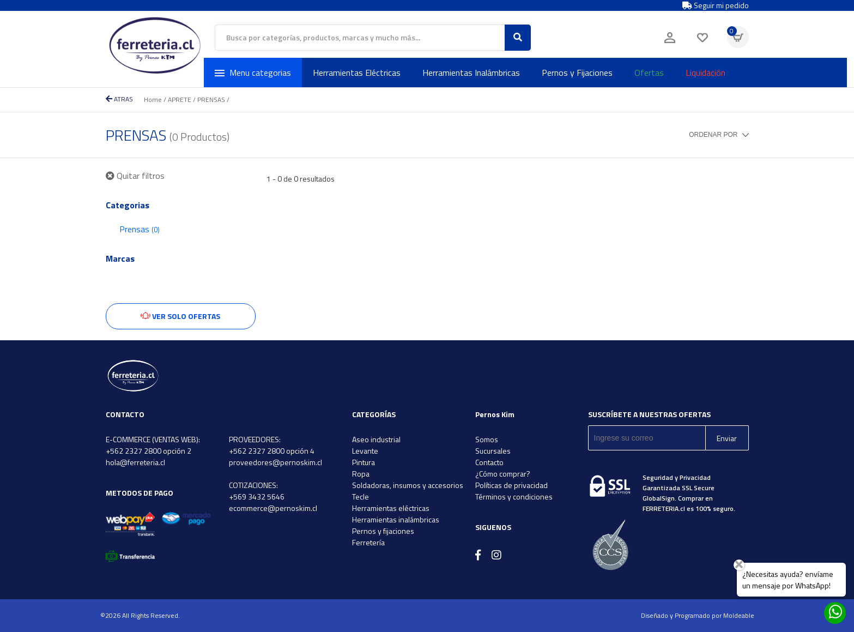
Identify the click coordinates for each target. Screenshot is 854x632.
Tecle (360, 496)
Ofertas (649, 72)
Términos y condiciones (514, 496)
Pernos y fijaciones (383, 531)
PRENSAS (211, 99)
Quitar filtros (135, 175)
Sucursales (493, 450)
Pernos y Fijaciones (577, 72)
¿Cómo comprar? (502, 473)
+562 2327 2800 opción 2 (148, 450)
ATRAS (119, 99)
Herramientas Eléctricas (357, 72)
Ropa (361, 473)
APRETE (179, 99)
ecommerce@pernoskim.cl (273, 508)
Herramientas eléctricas (390, 508)
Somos (486, 439)
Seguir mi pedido (715, 5)
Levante (365, 450)
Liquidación (705, 72)
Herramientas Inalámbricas (471, 72)
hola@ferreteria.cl (135, 462)
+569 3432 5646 (256, 496)
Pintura (363, 462)
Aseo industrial (376, 439)
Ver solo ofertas (180, 316)
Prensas (139, 229)
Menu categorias (253, 72)
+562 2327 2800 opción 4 (271, 450)
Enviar (727, 438)
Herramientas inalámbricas (395, 519)
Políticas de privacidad (511, 485)
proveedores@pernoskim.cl (275, 462)
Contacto (489, 462)
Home (153, 99)
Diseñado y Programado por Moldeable (697, 615)
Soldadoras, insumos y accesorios (407, 485)
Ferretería (368, 542)
